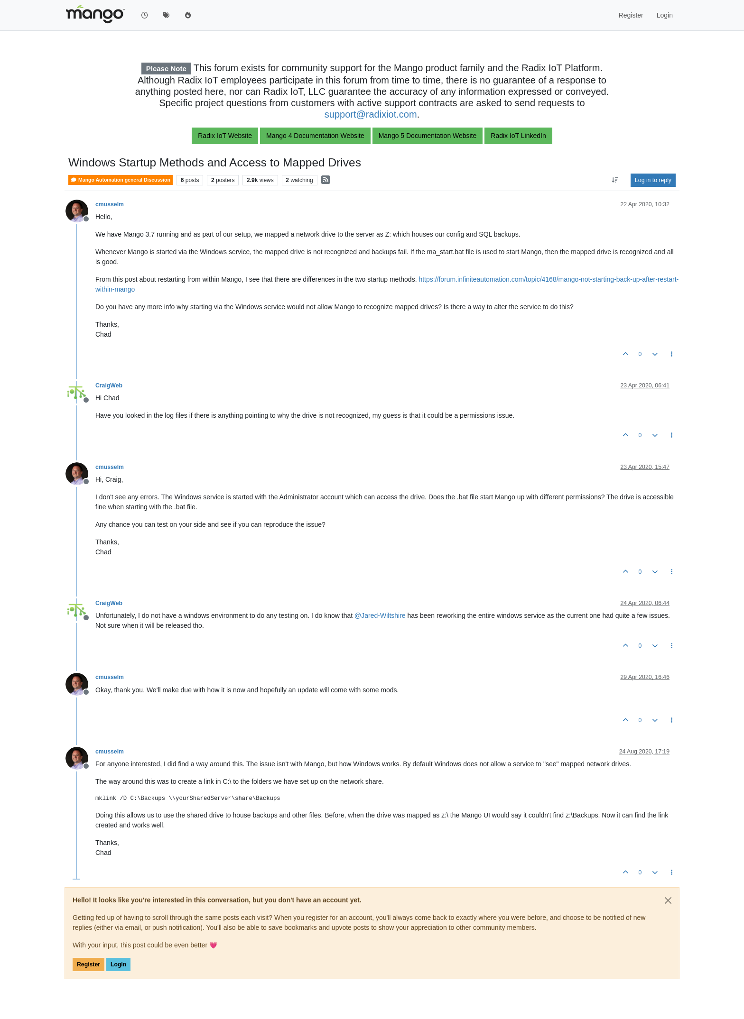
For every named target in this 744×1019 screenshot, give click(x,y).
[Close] (668, 900)
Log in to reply (653, 180)
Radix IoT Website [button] (225, 135)
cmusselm (109, 204)
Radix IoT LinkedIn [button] (518, 135)
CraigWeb (108, 385)
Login (118, 964)
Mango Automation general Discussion (120, 180)
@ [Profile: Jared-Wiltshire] (380, 615)
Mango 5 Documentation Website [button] (428, 135)
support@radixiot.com (371, 114)
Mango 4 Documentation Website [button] (315, 135)
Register (88, 964)
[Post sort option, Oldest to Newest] (615, 180)
